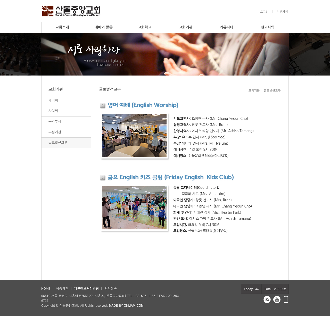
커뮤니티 (227, 27)
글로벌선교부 (57, 142)
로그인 (264, 11)
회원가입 (282, 11)
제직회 (53, 100)
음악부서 (54, 121)
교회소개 (62, 27)
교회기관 (186, 27)
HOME (45, 288)
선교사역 (268, 27)
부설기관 (54, 132)
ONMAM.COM (134, 305)
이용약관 (62, 288)
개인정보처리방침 (86, 288)
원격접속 (110, 288)
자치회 (53, 111)
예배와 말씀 (104, 27)
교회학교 (145, 27)
